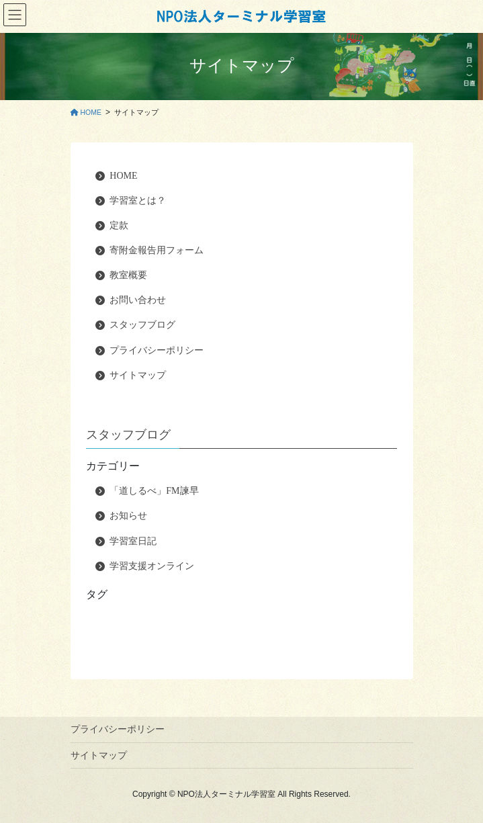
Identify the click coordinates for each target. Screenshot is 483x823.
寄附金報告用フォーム (156, 250)
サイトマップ (137, 375)
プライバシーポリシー (156, 350)
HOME (123, 176)
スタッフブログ (142, 325)
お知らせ (128, 516)
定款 (118, 225)
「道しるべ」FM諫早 (153, 491)
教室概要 (128, 275)
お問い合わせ (137, 300)
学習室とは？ (137, 201)
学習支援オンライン (151, 566)
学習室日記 (133, 541)
